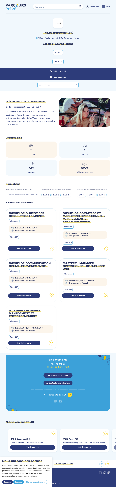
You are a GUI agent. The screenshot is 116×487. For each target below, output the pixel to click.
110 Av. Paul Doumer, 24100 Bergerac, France (58, 38)
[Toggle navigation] (106, 6)
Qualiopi (58, 52)
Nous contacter (58, 77)
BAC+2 (46, 195)
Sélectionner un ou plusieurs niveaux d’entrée (56, 189)
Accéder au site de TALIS (58, 395)
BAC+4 (66, 195)
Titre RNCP (58, 62)
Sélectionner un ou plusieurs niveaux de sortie (92, 189)
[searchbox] (21, 194)
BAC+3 (56, 195)
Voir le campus (32, 447)
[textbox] (58, 85)
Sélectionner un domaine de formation (18, 189)
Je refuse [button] (18, 482)
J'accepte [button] (7, 482)
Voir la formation (24, 248)
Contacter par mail (58, 375)
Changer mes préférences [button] (35, 482)
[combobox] (58, 85)
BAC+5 (102, 195)
